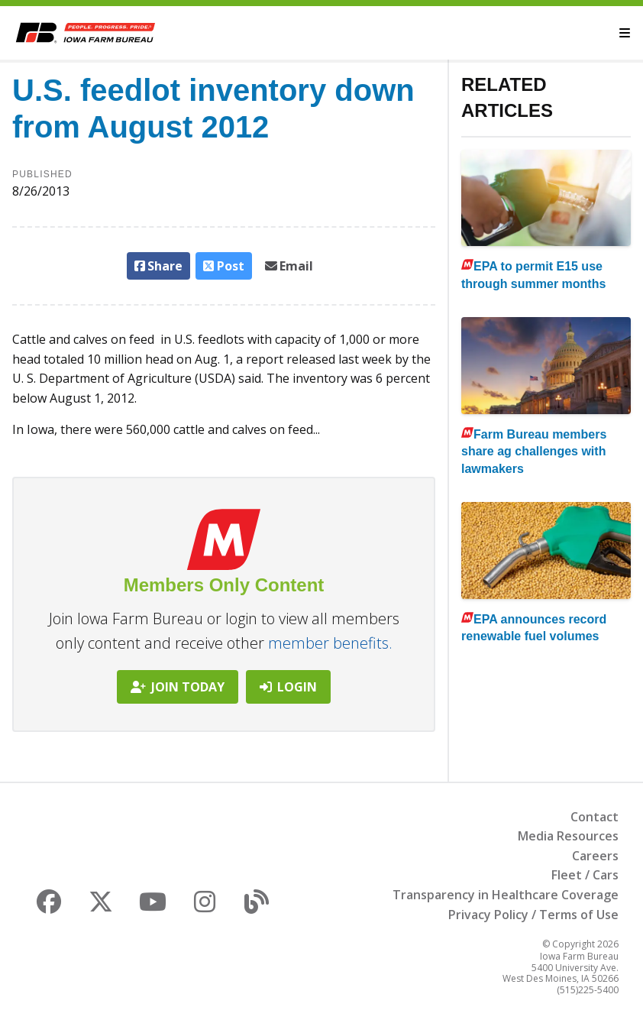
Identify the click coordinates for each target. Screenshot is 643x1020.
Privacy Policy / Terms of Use (533, 914)
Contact (594, 816)
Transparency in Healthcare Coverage (506, 894)
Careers (595, 855)
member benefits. (330, 643)
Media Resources (568, 835)
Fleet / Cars (585, 874)
